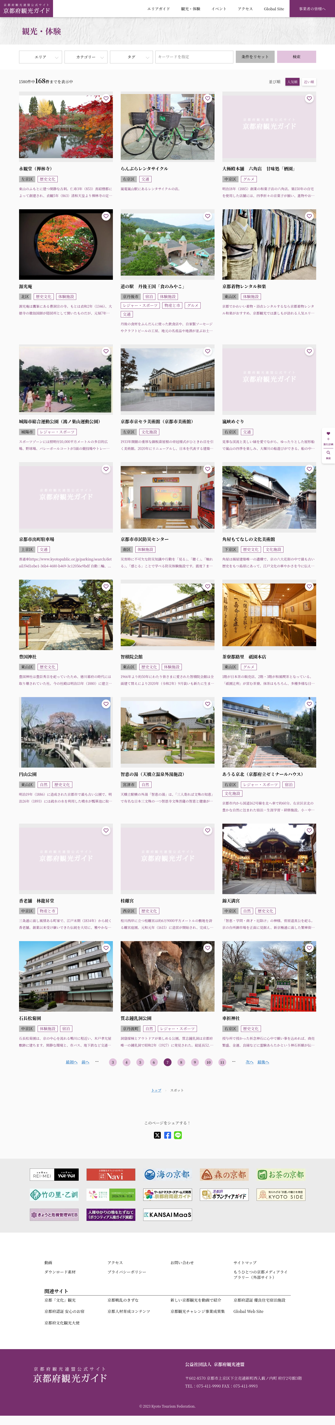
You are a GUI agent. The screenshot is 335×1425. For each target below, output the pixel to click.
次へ (249, 1062)
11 (222, 1062)
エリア (40, 57)
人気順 (292, 81)
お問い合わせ (182, 1262)
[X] (157, 1135)
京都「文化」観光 (60, 1300)
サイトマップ (245, 1262)
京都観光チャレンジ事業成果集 (198, 1311)
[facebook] (168, 1135)
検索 (297, 56)
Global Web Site (248, 1311)
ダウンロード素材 (60, 1272)
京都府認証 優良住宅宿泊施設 (259, 1300)
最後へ (263, 1062)
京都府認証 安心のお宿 (64, 1311)
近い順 (309, 81)
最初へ (72, 1062)
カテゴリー (86, 57)
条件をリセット (255, 56)
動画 (48, 1262)
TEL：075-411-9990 (203, 1386)
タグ (131, 57)
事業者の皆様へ (312, 8)
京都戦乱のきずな (123, 1300)
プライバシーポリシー (127, 1272)
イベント (219, 8)
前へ (85, 1062)
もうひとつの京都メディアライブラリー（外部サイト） (261, 1274)
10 (208, 1062)
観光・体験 (190, 8)
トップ (156, 1090)
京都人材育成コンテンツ (129, 1311)
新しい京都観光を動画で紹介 (196, 1300)
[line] (178, 1135)
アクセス (245, 8)
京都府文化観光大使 (62, 1323)
